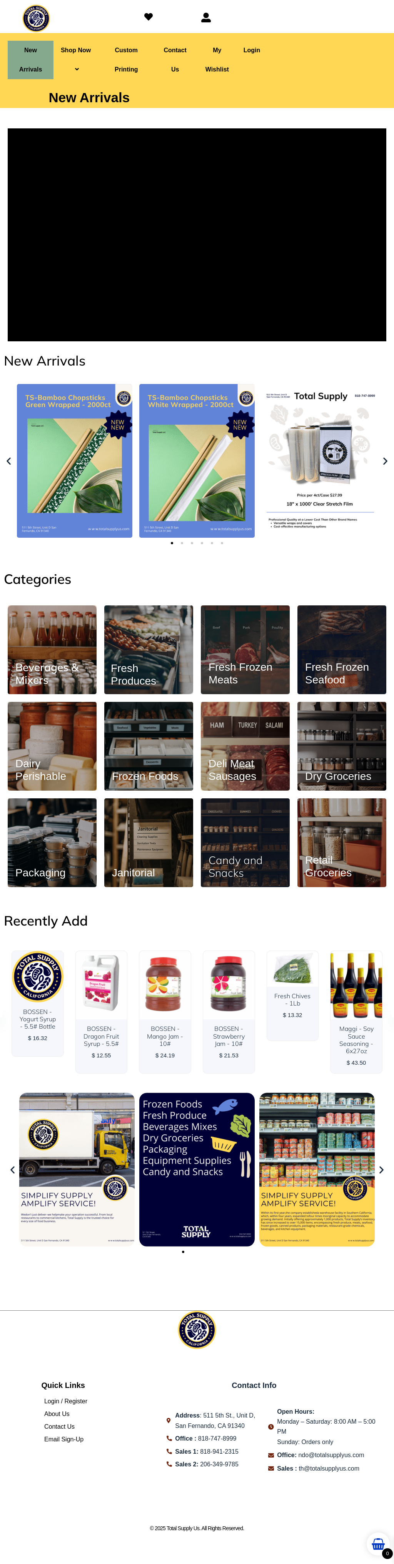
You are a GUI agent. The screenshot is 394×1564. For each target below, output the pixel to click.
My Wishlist (217, 60)
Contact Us (175, 60)
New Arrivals (30, 60)
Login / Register (65, 1401)
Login (252, 50)
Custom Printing (126, 60)
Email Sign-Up (63, 1439)
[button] (8, 461)
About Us (57, 1414)
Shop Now (76, 59)
